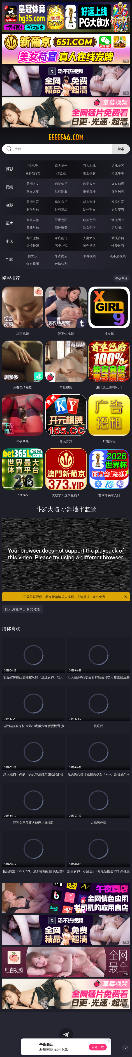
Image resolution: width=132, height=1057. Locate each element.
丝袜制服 (61, 191)
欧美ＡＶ (89, 183)
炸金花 (61, 173)
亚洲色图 (61, 220)
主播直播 (89, 191)
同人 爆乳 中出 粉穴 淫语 (22, 609)
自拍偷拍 (61, 183)
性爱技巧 (117, 245)
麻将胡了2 (32, 173)
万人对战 (89, 165)
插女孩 (32, 256)
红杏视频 (32, 263)
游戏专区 (117, 165)
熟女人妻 (32, 191)
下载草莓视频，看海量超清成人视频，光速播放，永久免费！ (75, 597)
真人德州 (61, 165)
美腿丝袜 (32, 227)
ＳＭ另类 (117, 191)
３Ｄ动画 (117, 183)
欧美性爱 (117, 202)
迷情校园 (32, 245)
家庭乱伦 (61, 238)
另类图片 (117, 227)
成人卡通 (89, 202)
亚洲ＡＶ (32, 183)
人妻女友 (89, 238)
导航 (9, 259)
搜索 (121, 149)
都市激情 (32, 238)
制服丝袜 (32, 209)
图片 (9, 223)
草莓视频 (89, 256)
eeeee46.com (65, 137)
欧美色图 (89, 220)
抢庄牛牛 (117, 173)
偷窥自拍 (32, 220)
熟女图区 (89, 227)
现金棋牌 (89, 173)
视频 (9, 186)
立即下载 (97, 1047)
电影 (9, 204)
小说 (9, 241)
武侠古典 (117, 238)
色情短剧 (61, 263)
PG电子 (32, 165)
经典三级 (61, 209)
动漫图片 (117, 220)
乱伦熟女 (89, 209)
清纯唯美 (61, 227)
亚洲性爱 (32, 202)
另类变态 (117, 209)
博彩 (9, 168)
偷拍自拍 (61, 202)
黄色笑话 (89, 245)
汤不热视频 (118, 256)
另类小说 (61, 245)
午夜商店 (61, 256)
